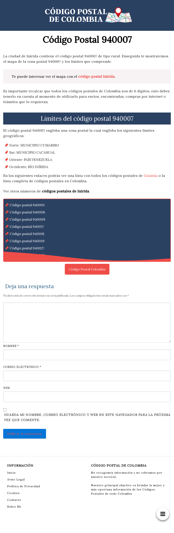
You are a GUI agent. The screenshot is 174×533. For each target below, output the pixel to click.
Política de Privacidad (23, 486)
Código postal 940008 (27, 212)
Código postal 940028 (27, 255)
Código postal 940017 (27, 226)
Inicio (11, 472)
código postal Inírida (96, 76)
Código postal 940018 (27, 234)
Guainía (151, 175)
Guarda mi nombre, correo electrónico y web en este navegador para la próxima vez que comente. (87, 417)
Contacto (14, 500)
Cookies (13, 493)
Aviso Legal (16, 479)
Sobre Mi (14, 506)
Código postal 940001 (27, 205)
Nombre (11, 346)
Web (6, 388)
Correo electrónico (22, 367)
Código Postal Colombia (87, 269)
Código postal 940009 (27, 219)
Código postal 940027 (27, 248)
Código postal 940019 (27, 241)
